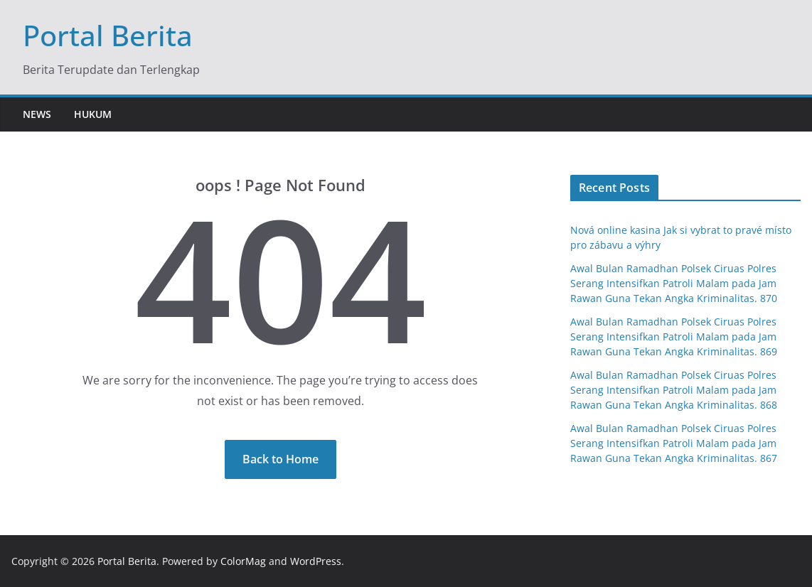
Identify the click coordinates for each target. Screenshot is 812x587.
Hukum (93, 114)
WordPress (315, 561)
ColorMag (243, 561)
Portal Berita (108, 35)
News (37, 114)
